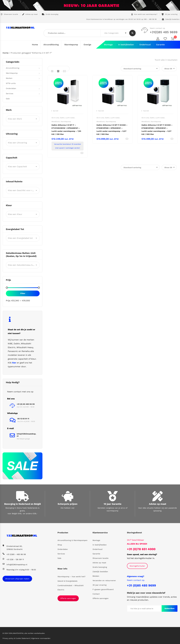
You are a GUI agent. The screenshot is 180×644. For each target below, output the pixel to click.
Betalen (96, 576)
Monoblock (56, 121)
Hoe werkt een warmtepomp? (144, 14)
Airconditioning (51, 44)
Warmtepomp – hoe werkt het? (71, 576)
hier (14, 362)
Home (35, 44)
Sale (8, 98)
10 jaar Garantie (112, 503)
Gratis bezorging (50, 14)
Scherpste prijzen (67, 503)
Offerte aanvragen (68, 598)
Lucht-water (70, 117)
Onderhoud (145, 44)
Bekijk (81, 153)
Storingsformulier (137, 566)
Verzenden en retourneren (104, 580)
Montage (108, 44)
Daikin (62, 117)
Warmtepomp (71, 44)
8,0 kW (55, 111)
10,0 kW (101, 111)
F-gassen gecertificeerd (103, 589)
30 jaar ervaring (169, 14)
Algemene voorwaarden (40, 638)
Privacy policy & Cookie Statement (16, 638)
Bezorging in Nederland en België (22, 503)
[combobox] (23, 118)
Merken (9, 78)
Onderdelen (11, 88)
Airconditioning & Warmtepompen (72, 540)
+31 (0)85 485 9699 (141, 585)
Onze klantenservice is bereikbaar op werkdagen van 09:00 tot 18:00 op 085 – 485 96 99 (121, 19)
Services (9, 93)
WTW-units (11, 83)
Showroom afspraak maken (17, 579)
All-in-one (55, 117)
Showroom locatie (9, 14)
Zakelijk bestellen (170, 19)
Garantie (160, 44)
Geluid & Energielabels (67, 581)
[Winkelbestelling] (140, 68)
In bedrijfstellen (126, 44)
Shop (60, 545)
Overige (87, 44)
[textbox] (23, 118)
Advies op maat (30, 14)
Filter (22, 293)
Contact (96, 594)
